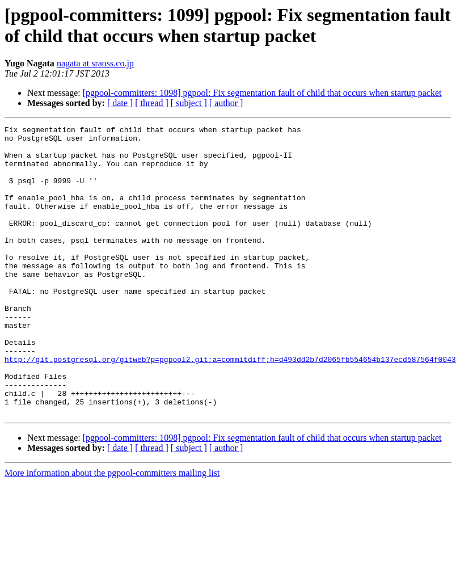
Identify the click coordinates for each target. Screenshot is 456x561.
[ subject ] (189, 103)
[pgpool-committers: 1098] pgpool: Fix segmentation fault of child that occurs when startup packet (262, 93)
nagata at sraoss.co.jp (95, 63)
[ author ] (226, 103)
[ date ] (120, 103)
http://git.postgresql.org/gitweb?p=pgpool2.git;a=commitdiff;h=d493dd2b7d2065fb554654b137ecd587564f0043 (230, 407)
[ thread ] (151, 103)
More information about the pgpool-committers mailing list (112, 530)
